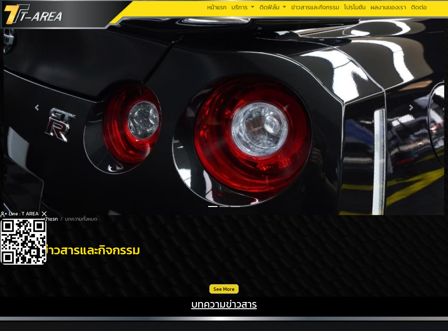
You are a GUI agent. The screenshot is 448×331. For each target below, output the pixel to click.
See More (224, 289)
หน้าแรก (49, 219)
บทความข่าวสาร (224, 304)
